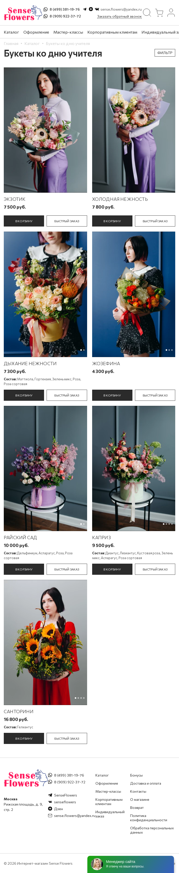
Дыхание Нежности (30, 363)
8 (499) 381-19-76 (65, 9)
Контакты (138, 791)
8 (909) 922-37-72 (65, 16)
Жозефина (106, 363)
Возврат (137, 807)
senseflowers (65, 802)
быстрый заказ (66, 221)
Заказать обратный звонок (119, 16)
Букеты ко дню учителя (68, 43)
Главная (11, 43)
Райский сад (20, 537)
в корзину (23, 221)
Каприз (101, 537)
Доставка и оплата (145, 783)
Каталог (11, 32)
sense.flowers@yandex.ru (121, 9)
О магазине (139, 799)
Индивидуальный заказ (110, 814)
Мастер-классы (68, 32)
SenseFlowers (65, 795)
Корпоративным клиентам (112, 32)
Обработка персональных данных (152, 830)
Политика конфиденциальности (148, 817)
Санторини (18, 711)
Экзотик (14, 199)
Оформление (36, 32)
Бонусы (136, 775)
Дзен (58, 809)
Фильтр (164, 53)
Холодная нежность (120, 199)
